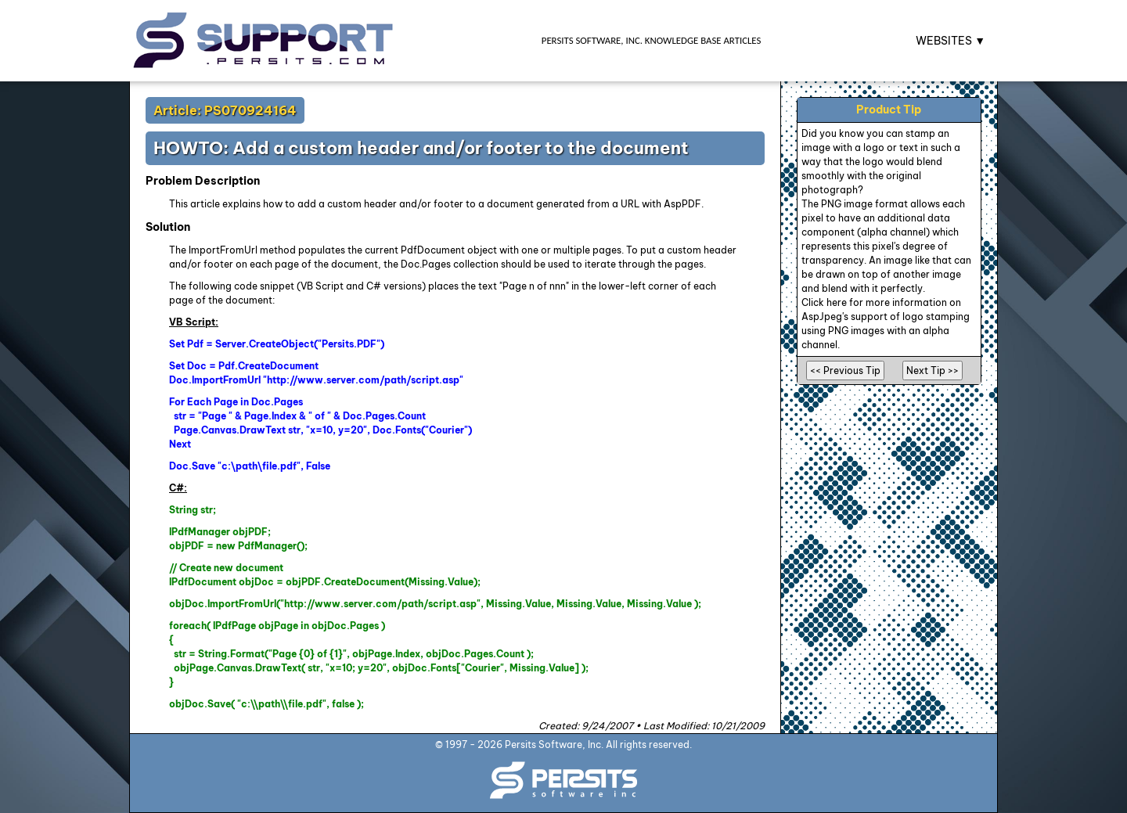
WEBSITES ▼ (950, 41)
